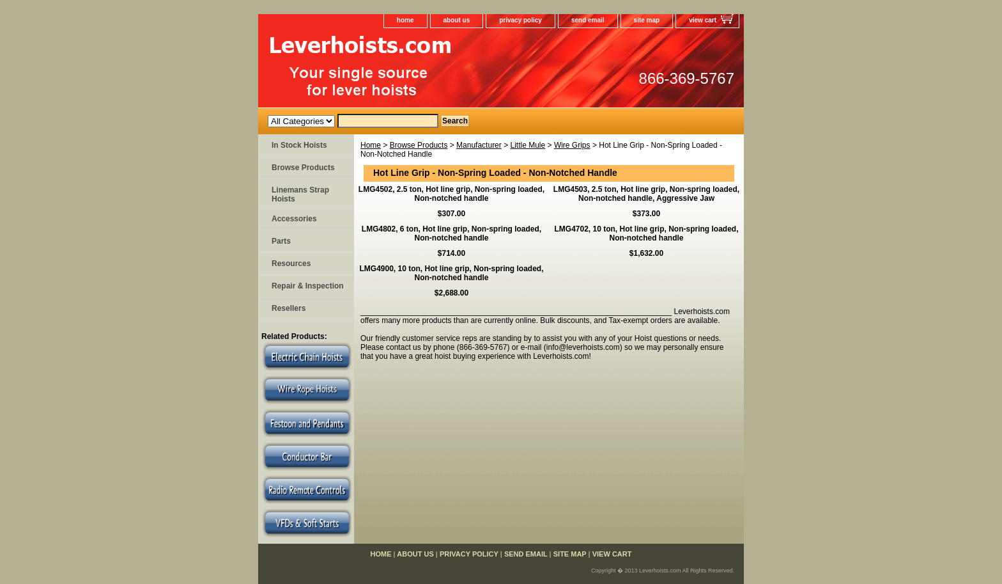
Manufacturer (479, 145)
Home (370, 145)
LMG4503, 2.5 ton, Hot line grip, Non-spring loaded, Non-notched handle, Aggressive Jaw (646, 194)
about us (456, 20)
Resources (291, 263)
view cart (702, 20)
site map (647, 20)
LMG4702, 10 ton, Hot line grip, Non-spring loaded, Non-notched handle (646, 233)
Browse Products (419, 145)
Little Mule (527, 145)
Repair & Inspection (308, 285)
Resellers (288, 308)
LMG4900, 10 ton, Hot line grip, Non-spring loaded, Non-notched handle (451, 273)
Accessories (294, 218)
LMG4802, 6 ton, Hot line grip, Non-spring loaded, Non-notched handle (451, 233)
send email (588, 20)
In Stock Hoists (299, 145)
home (405, 20)
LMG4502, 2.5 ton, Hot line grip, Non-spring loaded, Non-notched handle (451, 194)
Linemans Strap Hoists (300, 194)
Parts (281, 241)
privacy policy (520, 20)
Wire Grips (572, 145)
